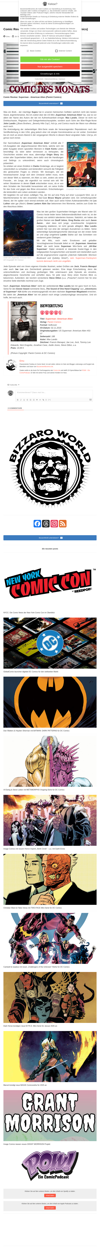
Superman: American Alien (58, 319)
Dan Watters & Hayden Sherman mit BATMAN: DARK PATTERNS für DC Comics (36, 730)
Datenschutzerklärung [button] (51, 79)
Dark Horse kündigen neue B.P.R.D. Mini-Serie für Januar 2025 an (30, 1025)
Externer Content (63, 51)
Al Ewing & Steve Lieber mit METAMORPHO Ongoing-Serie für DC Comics (33, 789)
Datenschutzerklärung (68, 41)
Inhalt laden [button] (50, 1194)
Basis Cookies (34, 51)
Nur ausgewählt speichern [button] (50, 66)
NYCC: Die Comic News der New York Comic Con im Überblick (29, 613)
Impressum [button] (62, 79)
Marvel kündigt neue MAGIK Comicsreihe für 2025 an (25, 1084)
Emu (8, 36)
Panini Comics (54, 321)
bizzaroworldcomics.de (45, 366)
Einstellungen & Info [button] (50, 74)
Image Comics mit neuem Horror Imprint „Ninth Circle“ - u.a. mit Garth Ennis (34, 848)
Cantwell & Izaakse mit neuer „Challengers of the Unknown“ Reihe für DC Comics (36, 966)
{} (46, 399)
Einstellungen (56, 43)
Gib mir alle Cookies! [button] (50, 59)
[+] (49, 399)
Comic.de (56, 370)
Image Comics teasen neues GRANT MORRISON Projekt (26, 1143)
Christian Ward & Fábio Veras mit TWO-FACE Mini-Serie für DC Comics (32, 907)
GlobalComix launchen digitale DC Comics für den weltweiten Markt (30, 672)
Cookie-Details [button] (39, 79)
